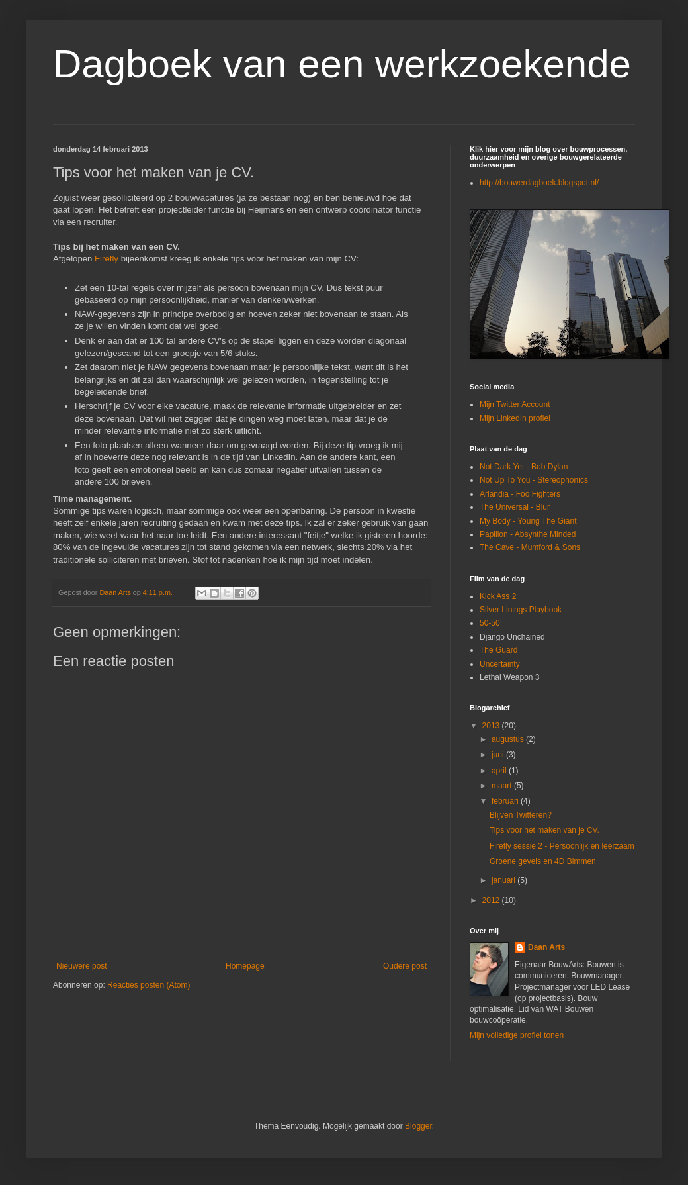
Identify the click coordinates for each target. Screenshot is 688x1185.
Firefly (108, 258)
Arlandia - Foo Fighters (520, 493)
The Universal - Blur (515, 507)
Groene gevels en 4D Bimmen (543, 861)
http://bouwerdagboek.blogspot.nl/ (539, 182)
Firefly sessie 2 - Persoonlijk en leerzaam (562, 846)
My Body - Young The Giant (528, 521)
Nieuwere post (81, 966)
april (500, 770)
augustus (509, 739)
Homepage (245, 966)
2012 (492, 900)
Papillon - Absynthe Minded (528, 534)
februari (506, 801)
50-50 (490, 623)
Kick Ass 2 (498, 596)
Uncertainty (500, 664)
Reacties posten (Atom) (148, 985)
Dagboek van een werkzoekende (342, 64)
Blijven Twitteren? (521, 815)
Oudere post (405, 966)
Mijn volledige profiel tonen (517, 1035)
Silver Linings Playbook (521, 609)
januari (504, 880)
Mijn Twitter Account (515, 404)
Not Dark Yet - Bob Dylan (524, 466)
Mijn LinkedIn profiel (515, 418)
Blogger (418, 1126)
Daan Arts (546, 947)
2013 (492, 725)
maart (503, 785)
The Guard (498, 650)
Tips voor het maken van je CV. (544, 830)
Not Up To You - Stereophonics (534, 480)
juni (499, 754)
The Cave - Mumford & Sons (530, 547)
